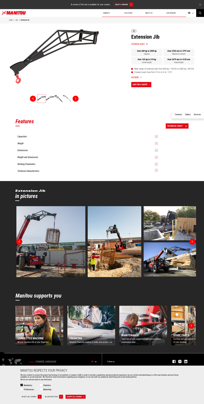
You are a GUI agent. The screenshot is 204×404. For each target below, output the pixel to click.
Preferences (29, 389)
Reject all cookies (32, 397)
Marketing (47, 389)
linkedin (184, 361)
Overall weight (147, 62)
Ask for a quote (142, 84)
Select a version (124, 4)
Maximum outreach (179, 54)
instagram (178, 361)
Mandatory (28, 385)
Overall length (179, 62)
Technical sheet (138, 44)
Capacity (147, 54)
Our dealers (171, 13)
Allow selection (54, 397)
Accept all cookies (76, 397)
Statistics (47, 385)
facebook (173, 361)
